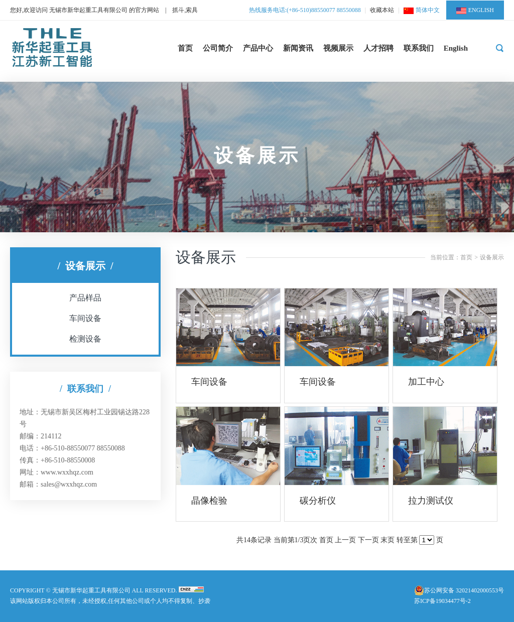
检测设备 (85, 339)
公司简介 (218, 48)
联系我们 (419, 48)
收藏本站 (382, 10)
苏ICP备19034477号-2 (442, 600)
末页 (387, 540)
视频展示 (338, 48)
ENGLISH (475, 10)
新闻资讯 (298, 48)
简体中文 (422, 10)
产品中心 (258, 48)
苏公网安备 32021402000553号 (464, 590)
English (456, 48)
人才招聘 (378, 48)
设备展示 (492, 257)
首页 (185, 48)
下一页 (368, 540)
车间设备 (85, 318)
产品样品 (85, 297)
